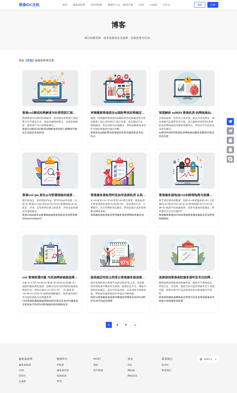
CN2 (24, 301)
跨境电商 (185, 215)
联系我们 (166, 370)
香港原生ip (96, 132)
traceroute (30, 218)
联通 (34, 301)
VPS (68, 301)
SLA (93, 136)
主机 (24, 304)
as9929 (163, 132)
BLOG (165, 365)
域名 (29, 304)
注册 (212, 4)
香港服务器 (97, 215)
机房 (105, 215)
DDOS (22, 375)
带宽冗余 (190, 297)
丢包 (140, 132)
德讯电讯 (53, 304)
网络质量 (134, 215)
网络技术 (63, 304)
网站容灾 (132, 375)
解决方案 (128, 4)
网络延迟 (180, 297)
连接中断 (115, 297)
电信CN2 (176, 215)
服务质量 (199, 132)
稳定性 (120, 132)
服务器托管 (63, 370)
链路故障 (41, 301)
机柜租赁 (62, 375)
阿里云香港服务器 (100, 297)
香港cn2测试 (29, 129)
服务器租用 (79, 4)
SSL (130, 365)
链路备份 (207, 297)
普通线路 (46, 215)
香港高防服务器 (167, 297)
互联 (166, 136)
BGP (206, 132)
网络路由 (190, 132)
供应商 (113, 132)
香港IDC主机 (29, 5)
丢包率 (198, 297)
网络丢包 (131, 297)
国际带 (105, 132)
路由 (48, 301)
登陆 (199, 4)
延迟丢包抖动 (36, 132)
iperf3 (39, 218)
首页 (64, 4)
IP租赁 (60, 365)
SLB (95, 301)
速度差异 (55, 215)
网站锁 (131, 370)
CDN (141, 4)
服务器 (74, 301)
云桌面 (153, 4)
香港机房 (180, 132)
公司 (165, 4)
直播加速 (195, 215)
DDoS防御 (96, 4)
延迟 (135, 132)
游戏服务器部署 (174, 301)
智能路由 (164, 218)
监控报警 (107, 301)
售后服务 (128, 132)
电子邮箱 (98, 370)
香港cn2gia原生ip (31, 215)
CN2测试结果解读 (45, 129)
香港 (29, 301)
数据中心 (113, 4)
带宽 (114, 215)
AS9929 (171, 132)
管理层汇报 (61, 129)
